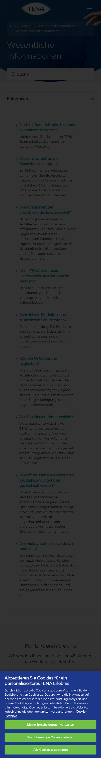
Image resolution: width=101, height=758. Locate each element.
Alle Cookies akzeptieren (50, 749)
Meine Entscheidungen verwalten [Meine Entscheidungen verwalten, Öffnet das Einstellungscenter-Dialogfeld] (50, 724)
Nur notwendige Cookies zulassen (50, 737)
